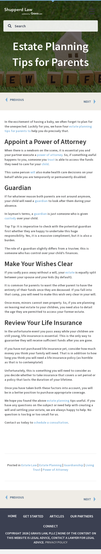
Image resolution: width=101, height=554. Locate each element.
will (32, 172)
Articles (57, 516)
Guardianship (73, 465)
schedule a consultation (51, 422)
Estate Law (29, 465)
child (45, 164)
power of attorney (49, 155)
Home (12, 516)
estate (70, 272)
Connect (50, 526)
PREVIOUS (17, 100)
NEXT (87, 102)
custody (10, 218)
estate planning (58, 401)
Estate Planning (50, 465)
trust (51, 160)
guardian (41, 201)
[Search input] (50, 26)
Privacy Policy (56, 542)
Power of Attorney (55, 470)
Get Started (33, 516)
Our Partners (81, 516)
